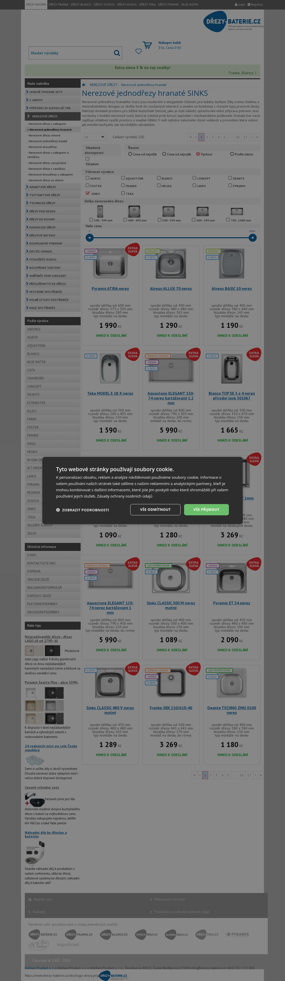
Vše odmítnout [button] (155, 509)
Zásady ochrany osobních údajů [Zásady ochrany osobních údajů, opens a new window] (125, 496)
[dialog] (142, 490)
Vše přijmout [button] (206, 509)
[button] (82, 510)
